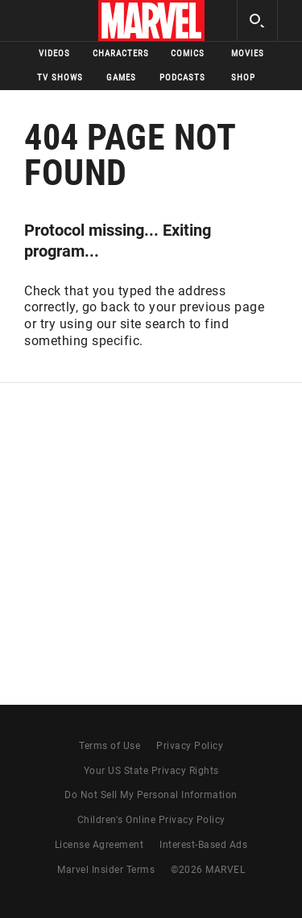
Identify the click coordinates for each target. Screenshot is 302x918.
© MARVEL (208, 869)
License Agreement (99, 844)
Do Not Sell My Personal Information (151, 795)
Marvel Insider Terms (106, 869)
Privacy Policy (189, 745)
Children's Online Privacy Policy (151, 819)
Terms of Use (109, 745)
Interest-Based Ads (203, 844)
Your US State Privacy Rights (151, 770)
